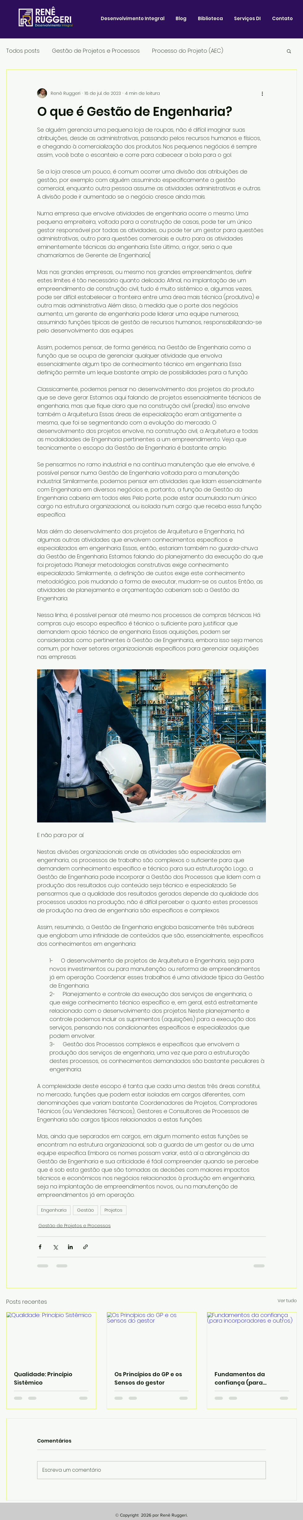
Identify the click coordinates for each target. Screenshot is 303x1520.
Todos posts (23, 51)
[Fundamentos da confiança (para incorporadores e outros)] (252, 1337)
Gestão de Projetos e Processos (96, 51)
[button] (289, 50)
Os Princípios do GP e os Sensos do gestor (148, 1378)
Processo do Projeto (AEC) (187, 51)
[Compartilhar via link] (85, 1247)
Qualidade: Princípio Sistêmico (43, 1378)
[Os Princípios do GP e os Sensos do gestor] (151, 1337)
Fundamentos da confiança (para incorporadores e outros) (251, 1378)
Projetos (113, 1210)
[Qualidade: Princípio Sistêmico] (51, 1337)
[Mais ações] (262, 93)
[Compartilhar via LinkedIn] (70, 1247)
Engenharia (53, 1210)
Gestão (85, 1210)
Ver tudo (287, 1301)
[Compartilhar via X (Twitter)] (55, 1247)
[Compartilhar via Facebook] (40, 1247)
